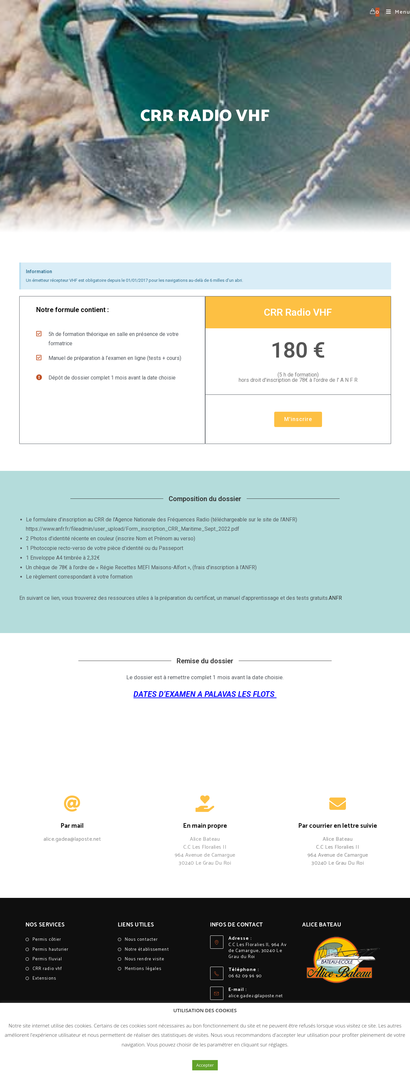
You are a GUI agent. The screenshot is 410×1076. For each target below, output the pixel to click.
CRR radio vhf (47, 968)
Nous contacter (141, 939)
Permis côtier (47, 939)
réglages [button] (278, 1044)
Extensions (44, 978)
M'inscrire (298, 419)
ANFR (335, 598)
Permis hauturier (51, 949)
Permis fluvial (47, 959)
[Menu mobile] (395, 12)
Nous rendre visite (145, 959)
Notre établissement (147, 949)
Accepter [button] (205, 1065)
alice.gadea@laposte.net (255, 996)
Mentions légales (143, 968)
